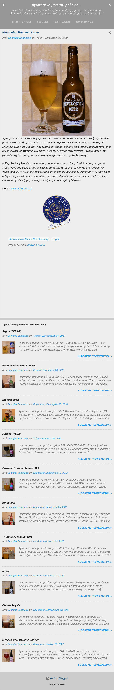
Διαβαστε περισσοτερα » (95, 356)
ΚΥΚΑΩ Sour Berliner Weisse (20, 639)
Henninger (8, 502)
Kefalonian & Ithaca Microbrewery (28, 239)
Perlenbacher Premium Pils (19, 365)
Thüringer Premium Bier (17, 537)
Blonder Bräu (10, 399)
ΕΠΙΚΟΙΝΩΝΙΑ (62, 22)
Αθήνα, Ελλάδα (36, 245)
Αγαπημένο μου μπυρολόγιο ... (57, 5)
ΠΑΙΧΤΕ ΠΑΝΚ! (11, 434)
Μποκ (5, 571)
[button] (110, 33)
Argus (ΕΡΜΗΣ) (11, 331)
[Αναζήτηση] (110, 5)
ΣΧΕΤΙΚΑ (42, 22)
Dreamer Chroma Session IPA (20, 468)
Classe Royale (11, 605)
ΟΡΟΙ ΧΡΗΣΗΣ (85, 22)
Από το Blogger (57, 678)
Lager (55, 239)
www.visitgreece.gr (21, 188)
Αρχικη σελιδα (22, 22)
